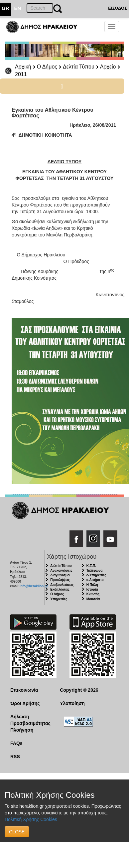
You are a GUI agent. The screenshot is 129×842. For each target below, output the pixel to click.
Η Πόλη (92, 585)
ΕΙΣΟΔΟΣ (117, 8)
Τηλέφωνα (94, 570)
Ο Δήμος (47, 67)
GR (5, 8)
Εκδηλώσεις (59, 589)
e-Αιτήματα (95, 580)
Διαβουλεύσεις (61, 585)
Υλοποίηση (72, 703)
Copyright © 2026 (79, 690)
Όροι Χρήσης (25, 703)
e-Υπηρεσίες (96, 575)
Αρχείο (108, 67)
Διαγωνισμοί (60, 575)
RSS (15, 756)
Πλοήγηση (21, 730)
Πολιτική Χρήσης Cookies (31, 819)
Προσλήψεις (59, 580)
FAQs (16, 743)
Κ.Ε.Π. (91, 566)
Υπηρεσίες (58, 599)
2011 (21, 74)
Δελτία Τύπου (78, 67)
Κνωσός (92, 594)
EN (17, 8)
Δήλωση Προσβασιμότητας (30, 720)
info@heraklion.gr (34, 586)
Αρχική (23, 67)
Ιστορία (92, 589)
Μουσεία (93, 599)
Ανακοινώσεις (61, 570)
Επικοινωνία (24, 690)
